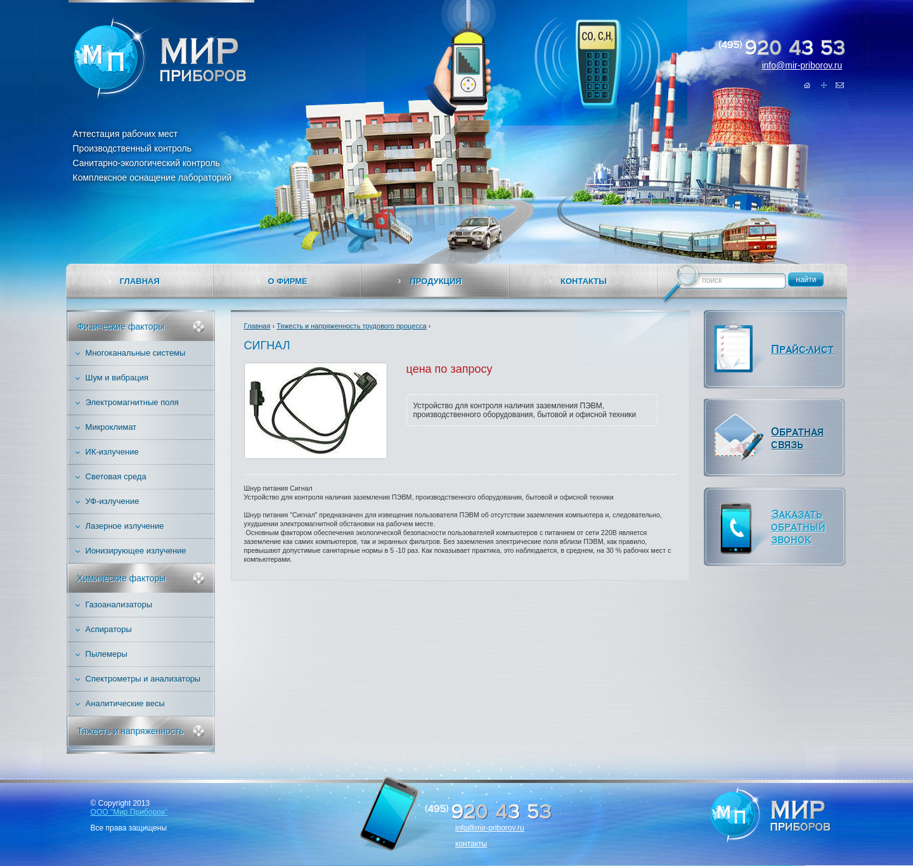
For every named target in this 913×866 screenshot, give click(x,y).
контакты (471, 843)
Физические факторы (121, 326)
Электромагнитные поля (132, 402)
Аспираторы (109, 629)
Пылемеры (106, 654)
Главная (808, 85)
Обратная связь (840, 85)
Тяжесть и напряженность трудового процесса (351, 326)
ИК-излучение (112, 451)
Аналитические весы (125, 703)
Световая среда (116, 476)
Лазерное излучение (125, 526)
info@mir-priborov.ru (801, 65)
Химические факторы (121, 578)
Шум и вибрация (117, 377)
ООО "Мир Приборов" (129, 812)
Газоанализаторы (119, 604)
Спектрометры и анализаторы (143, 678)
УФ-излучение (112, 501)
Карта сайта (824, 85)
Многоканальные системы (136, 353)
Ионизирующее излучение (136, 550)
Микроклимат (111, 427)
